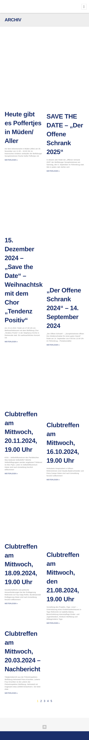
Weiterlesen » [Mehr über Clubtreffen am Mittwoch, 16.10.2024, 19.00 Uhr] (53, 480)
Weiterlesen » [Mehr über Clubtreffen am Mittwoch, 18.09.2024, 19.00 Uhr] (11, 603)
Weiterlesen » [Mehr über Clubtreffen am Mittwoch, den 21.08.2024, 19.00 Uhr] (53, 623)
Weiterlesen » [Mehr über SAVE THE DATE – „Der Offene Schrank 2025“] (53, 171)
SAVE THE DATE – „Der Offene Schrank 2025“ (65, 134)
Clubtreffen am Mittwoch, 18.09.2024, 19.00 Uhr (21, 564)
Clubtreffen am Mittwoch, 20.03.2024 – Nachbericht (22, 651)
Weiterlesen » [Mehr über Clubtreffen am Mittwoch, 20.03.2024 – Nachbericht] (11, 693)
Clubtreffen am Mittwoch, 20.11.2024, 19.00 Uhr (21, 431)
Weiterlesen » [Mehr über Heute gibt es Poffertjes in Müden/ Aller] (11, 160)
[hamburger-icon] (84, 6)
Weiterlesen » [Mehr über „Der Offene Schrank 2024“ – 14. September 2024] (53, 345)
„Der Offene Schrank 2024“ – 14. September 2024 (64, 308)
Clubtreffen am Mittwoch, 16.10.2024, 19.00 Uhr (63, 442)
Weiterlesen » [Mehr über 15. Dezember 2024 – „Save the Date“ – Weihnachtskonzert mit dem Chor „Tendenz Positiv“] (11, 342)
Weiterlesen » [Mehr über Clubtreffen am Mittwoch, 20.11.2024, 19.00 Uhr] (11, 473)
